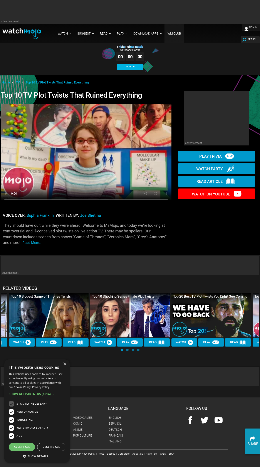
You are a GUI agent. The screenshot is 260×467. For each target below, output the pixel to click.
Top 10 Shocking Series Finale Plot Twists (123, 296)
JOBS (162, 453)
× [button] (64, 364)
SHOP (172, 453)
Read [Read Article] (76, 342)
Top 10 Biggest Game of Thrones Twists (41, 296)
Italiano (115, 441)
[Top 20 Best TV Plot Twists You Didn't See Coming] (211, 315)
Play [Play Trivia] (49, 342)
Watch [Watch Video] (22, 342)
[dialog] (37, 411)
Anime (77, 429)
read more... (32, 243)
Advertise (151, 453)
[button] (122, 350)
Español (115, 423)
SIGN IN (253, 27)
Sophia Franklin (40, 215)
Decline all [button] (51, 447)
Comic (77, 423)
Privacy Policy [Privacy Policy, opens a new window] (40, 387)
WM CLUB (174, 33)
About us (137, 453)
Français (116, 435)
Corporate (123, 453)
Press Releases (106, 453)
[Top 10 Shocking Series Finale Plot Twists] (130, 315)
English (115, 417)
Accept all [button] (22, 447)
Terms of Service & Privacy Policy (76, 453)
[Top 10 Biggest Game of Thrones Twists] (49, 315)
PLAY (130, 66)
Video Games (82, 417)
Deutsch (115, 429)
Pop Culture (82, 435)
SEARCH (253, 39)
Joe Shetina (90, 215)
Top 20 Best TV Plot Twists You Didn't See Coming (210, 296)
